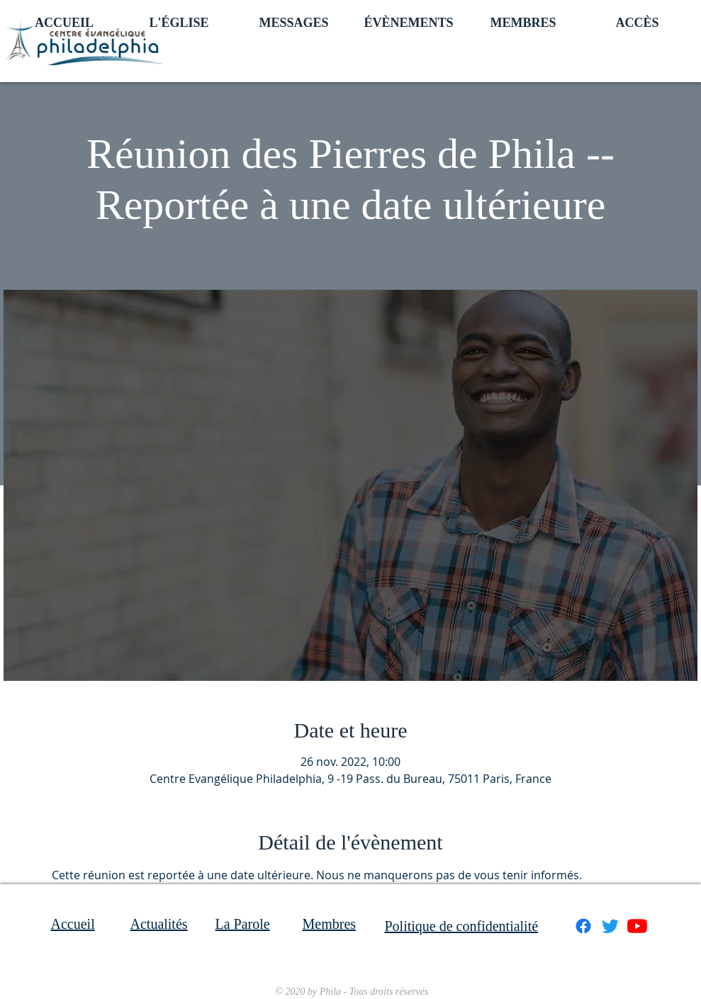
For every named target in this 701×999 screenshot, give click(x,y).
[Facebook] (583, 926)
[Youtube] (637, 926)
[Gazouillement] (610, 926)
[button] (179, 21)
